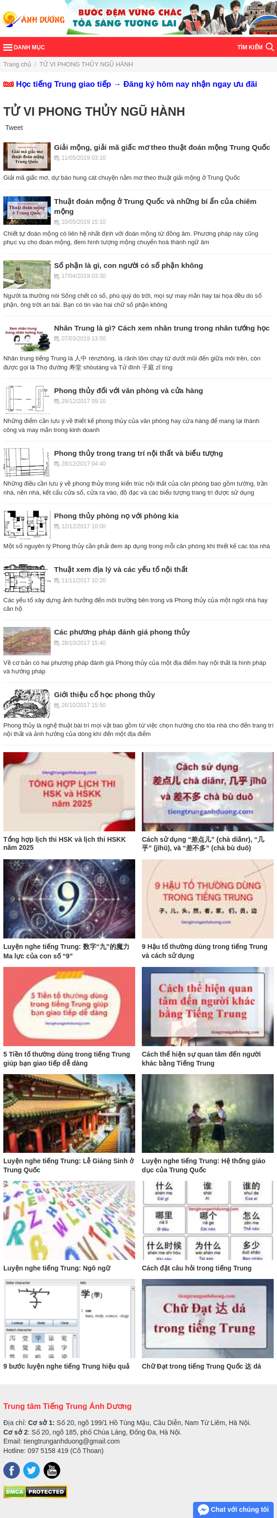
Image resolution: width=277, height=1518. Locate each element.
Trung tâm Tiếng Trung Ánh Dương (67, 1406)
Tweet (14, 127)
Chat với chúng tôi (233, 1510)
